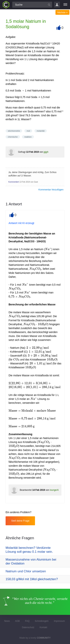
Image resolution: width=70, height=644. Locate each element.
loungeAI (54, 490)
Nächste (62, 12)
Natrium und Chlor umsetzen (26, 571)
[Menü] (65, 4)
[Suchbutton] (49, 5)
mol (28, 131)
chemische (13, 137)
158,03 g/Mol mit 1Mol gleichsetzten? (32, 579)
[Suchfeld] (32, 5)
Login (57, 5)
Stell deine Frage (20, 520)
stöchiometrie (14, 131)
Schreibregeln (42, 621)
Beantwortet (26, 490)
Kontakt (43, 627)
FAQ (27, 621)
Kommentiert (13, 182)
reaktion (27, 137)
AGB (17, 621)
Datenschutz (28, 627)
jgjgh (46, 152)
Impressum (59, 621)
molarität (40, 131)
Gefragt (22, 152)
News (7, 621)
